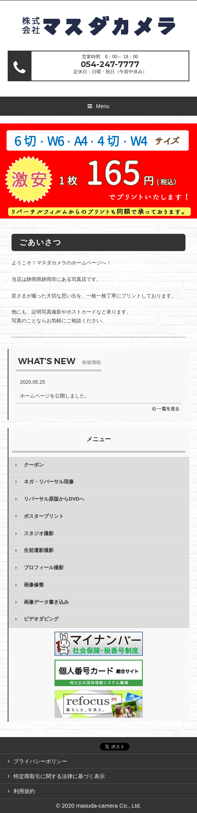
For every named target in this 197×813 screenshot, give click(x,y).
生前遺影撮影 (39, 550)
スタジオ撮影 (39, 533)
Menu (102, 106)
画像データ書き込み (46, 602)
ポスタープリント (44, 516)
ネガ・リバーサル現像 (49, 482)
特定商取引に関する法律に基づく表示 (59, 776)
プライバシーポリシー (40, 761)
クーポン (34, 465)
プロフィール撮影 (44, 567)
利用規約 (24, 791)
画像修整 (34, 585)
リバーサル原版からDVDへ (54, 499)
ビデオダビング (41, 619)
